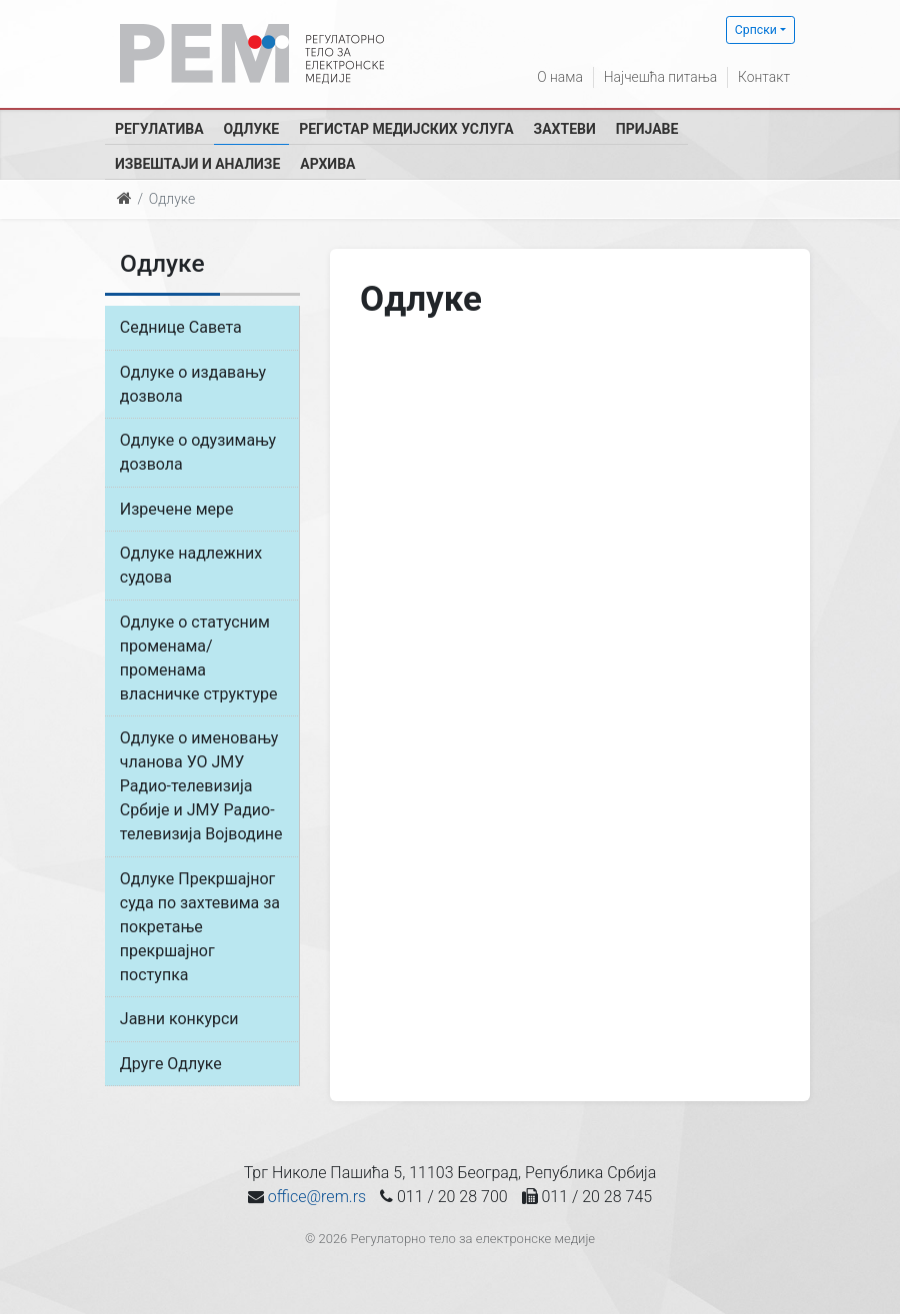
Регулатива (159, 129)
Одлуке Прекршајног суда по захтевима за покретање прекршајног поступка (200, 929)
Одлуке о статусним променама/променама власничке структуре (199, 660)
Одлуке (252, 129)
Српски (756, 30)
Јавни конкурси (179, 1022)
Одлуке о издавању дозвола (193, 384)
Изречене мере (177, 510)
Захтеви (565, 129)
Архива (327, 164)
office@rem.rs (317, 1201)
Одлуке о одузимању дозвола (198, 453)
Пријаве (647, 129)
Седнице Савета (181, 327)
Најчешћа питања (659, 77)
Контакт (764, 77)
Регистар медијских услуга (406, 129)
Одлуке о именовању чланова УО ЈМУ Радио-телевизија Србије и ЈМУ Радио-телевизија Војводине (201, 788)
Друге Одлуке (171, 1067)
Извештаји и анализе (197, 164)
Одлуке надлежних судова (191, 567)
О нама (558, 77)
